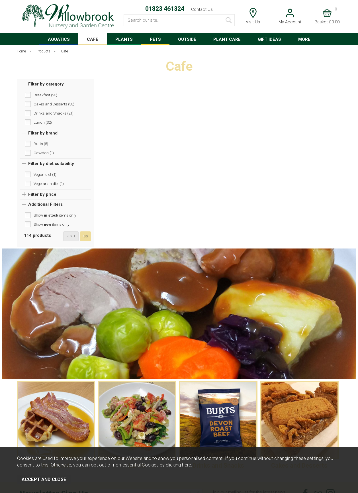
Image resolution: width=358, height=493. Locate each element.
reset (70, 236)
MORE (304, 39)
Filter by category (46, 84)
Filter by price (42, 194)
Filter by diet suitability (51, 163)
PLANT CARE (227, 39)
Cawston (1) (44, 152)
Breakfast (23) (45, 95)
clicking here (178, 465)
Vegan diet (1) (45, 174)
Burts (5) (41, 143)
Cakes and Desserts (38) (54, 104)
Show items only (55, 215)
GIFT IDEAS (269, 39)
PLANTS (124, 39)
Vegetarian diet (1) (49, 183)
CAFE (92, 39)
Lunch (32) (43, 122)
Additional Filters (45, 204)
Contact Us (202, 9)
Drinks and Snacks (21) (53, 113)
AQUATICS (59, 39)
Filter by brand (43, 133)
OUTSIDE (187, 39)
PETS (155, 39)
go (85, 236)
